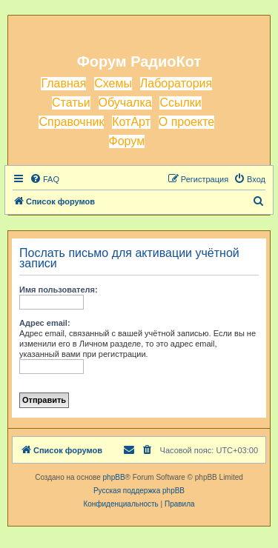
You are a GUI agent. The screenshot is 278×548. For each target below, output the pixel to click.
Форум (127, 141)
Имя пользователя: (58, 289)
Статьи (71, 102)
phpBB (114, 477)
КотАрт (131, 122)
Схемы (113, 83)
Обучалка (125, 102)
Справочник (71, 122)
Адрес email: (44, 322)
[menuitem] (44, 179)
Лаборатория (176, 83)
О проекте (186, 122)
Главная (63, 83)
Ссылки (180, 102)
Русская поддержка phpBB (139, 491)
